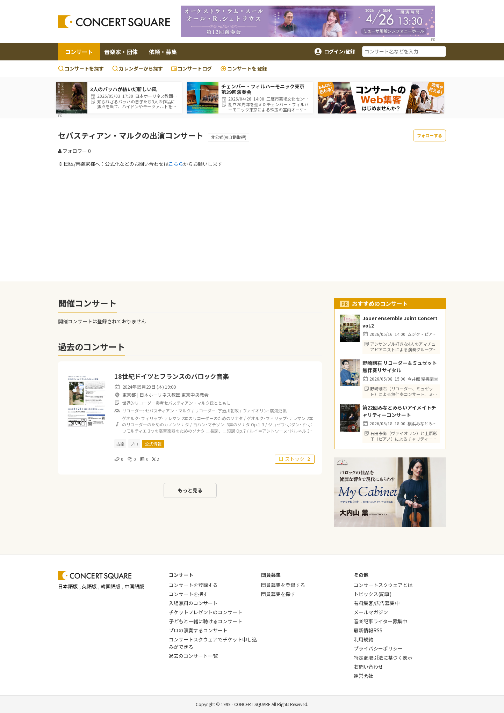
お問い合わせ (368, 666)
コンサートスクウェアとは (383, 584)
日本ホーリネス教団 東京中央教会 (174, 394)
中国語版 (134, 586)
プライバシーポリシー (378, 648)
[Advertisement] (252, 224)
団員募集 (271, 574)
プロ (134, 444)
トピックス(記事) (372, 593)
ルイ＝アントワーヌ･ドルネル (278, 431)
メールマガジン (371, 612)
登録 (243, 68)
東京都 (129, 394)
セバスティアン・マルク (168, 410)
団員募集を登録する (283, 584)
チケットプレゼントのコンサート (205, 612)
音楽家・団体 (121, 51)
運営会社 (363, 675)
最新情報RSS (368, 630)
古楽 (120, 444)
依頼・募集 (163, 51)
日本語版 (68, 586)
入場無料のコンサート (193, 603)
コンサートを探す (81, 68)
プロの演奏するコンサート (198, 630)
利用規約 (363, 639)
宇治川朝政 (228, 410)
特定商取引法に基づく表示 (383, 657)
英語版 (89, 586)
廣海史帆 (278, 410)
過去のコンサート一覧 (193, 655)
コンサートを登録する (193, 584)
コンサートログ (191, 68)
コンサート (79, 51)
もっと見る (190, 490)
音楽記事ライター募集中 (380, 621)
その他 (361, 574)
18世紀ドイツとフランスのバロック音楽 (171, 376)
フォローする (429, 135)
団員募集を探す (278, 593)
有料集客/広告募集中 (376, 603)
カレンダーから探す (137, 68)
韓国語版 (110, 586)
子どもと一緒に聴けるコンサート (205, 621)
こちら (175, 163)
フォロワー (74, 150)
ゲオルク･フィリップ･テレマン (151, 418)
